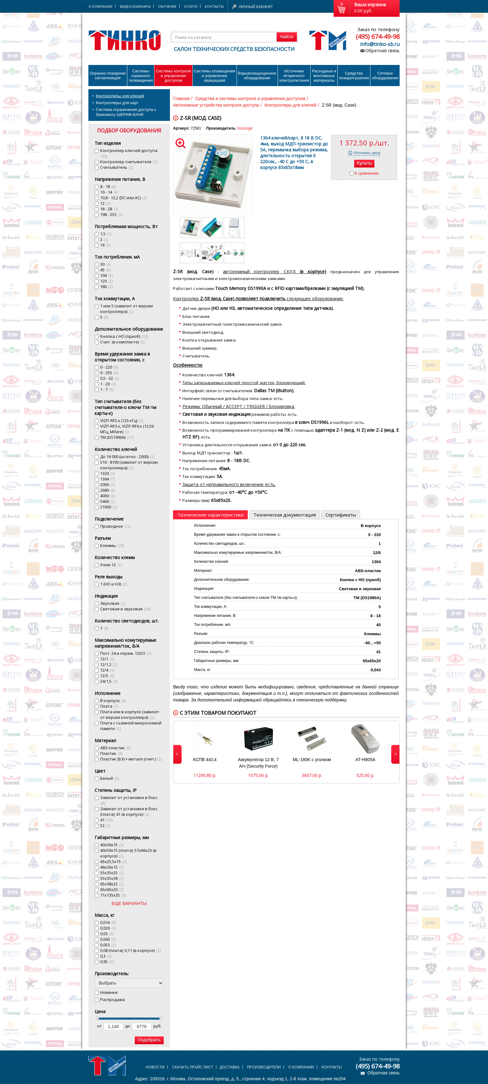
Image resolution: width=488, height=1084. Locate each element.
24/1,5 (109, 681)
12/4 (107, 670)
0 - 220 (109, 367)
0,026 (108, 928)
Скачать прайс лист (192, 1067)
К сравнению (366, 173)
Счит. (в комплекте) (122, 342)
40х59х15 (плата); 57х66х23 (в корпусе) (128, 853)
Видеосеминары (135, 6)
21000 (108, 507)
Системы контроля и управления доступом (173, 76)
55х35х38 (112, 878)
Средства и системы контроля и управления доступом (250, 98)
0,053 (108, 945)
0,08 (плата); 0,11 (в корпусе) (130, 950)
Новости (155, 1067)
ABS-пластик (115, 748)
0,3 (106, 956)
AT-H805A (365, 759)
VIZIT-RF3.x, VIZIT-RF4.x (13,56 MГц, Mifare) (127, 428)
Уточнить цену (367, 152)
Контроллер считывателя (128, 161)
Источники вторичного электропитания (294, 76)
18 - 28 (109, 209)
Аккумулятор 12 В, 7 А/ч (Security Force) (258, 763)
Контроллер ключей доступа (128, 153)
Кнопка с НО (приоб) (124, 336)
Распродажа (112, 999)
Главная (181, 98)
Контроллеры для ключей (120, 96)
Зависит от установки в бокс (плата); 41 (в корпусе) (128, 811)
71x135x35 (113, 895)
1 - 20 (108, 384)
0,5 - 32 (109, 378)
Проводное (115, 526)
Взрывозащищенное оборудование (257, 75)
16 (105, 245)
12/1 (107, 659)
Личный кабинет (256, 6)
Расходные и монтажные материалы (324, 76)
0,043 (108, 939)
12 (105, 203)
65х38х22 (112, 884)
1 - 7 (107, 389)
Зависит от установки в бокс (128, 800)
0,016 (108, 922)
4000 (107, 495)
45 (105, 270)
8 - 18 (108, 186)
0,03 (107, 933)
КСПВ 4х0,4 (205, 759)
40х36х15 (112, 844)
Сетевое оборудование (385, 75)
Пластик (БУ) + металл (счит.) (131, 759)
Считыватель (117, 167)
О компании (301, 1067)
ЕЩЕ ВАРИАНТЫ (129, 903)
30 (105, 264)
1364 (107, 479)
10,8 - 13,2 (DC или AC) (123, 197)
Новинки (109, 992)
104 (106, 275)
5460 (107, 501)
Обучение (167, 6)
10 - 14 (109, 192)
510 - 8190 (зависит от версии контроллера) (129, 465)
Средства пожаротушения (354, 75)
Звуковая (112, 603)
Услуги (190, 6)
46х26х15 (112, 867)
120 (106, 281)
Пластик (111, 753)
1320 (107, 473)
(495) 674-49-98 (378, 36)
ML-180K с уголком (312, 759)
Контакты (214, 6)
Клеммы (112, 545)
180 (106, 286)
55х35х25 (112, 872)
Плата (109, 706)
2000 (107, 484)
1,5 (106, 234)
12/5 (107, 675)
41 (106, 820)
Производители (264, 1067)
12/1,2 (109, 664)
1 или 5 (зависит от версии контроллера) (126, 308)
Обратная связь (382, 50)
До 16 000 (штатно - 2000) (127, 456)
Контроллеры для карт (117, 102)
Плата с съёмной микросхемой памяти (131, 725)
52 (105, 825)
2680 (107, 490)
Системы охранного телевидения (141, 76)
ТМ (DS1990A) (117, 437)
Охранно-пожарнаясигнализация (108, 75)
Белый (109, 778)
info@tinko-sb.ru (380, 44)
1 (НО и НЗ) (113, 584)
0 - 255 (109, 372)
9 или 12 (111, 564)
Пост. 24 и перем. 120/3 (125, 653)
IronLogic (245, 128)
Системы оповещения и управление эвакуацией (214, 76)
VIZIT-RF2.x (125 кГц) (121, 420)
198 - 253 (111, 214)
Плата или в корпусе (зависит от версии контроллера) (129, 714)
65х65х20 (112, 889)
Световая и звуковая (125, 609)
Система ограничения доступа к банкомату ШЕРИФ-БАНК (126, 112)
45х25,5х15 (113, 861)
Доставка (229, 1067)
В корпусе (113, 700)
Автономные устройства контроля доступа (216, 105)
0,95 (107, 961)
